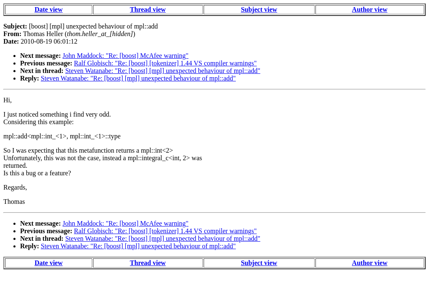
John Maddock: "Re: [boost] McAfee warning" (125, 55)
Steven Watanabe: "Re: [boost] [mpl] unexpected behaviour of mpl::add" (163, 70)
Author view (370, 9)
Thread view (147, 9)
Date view (48, 9)
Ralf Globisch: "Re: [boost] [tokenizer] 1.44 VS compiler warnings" (165, 63)
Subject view (259, 9)
